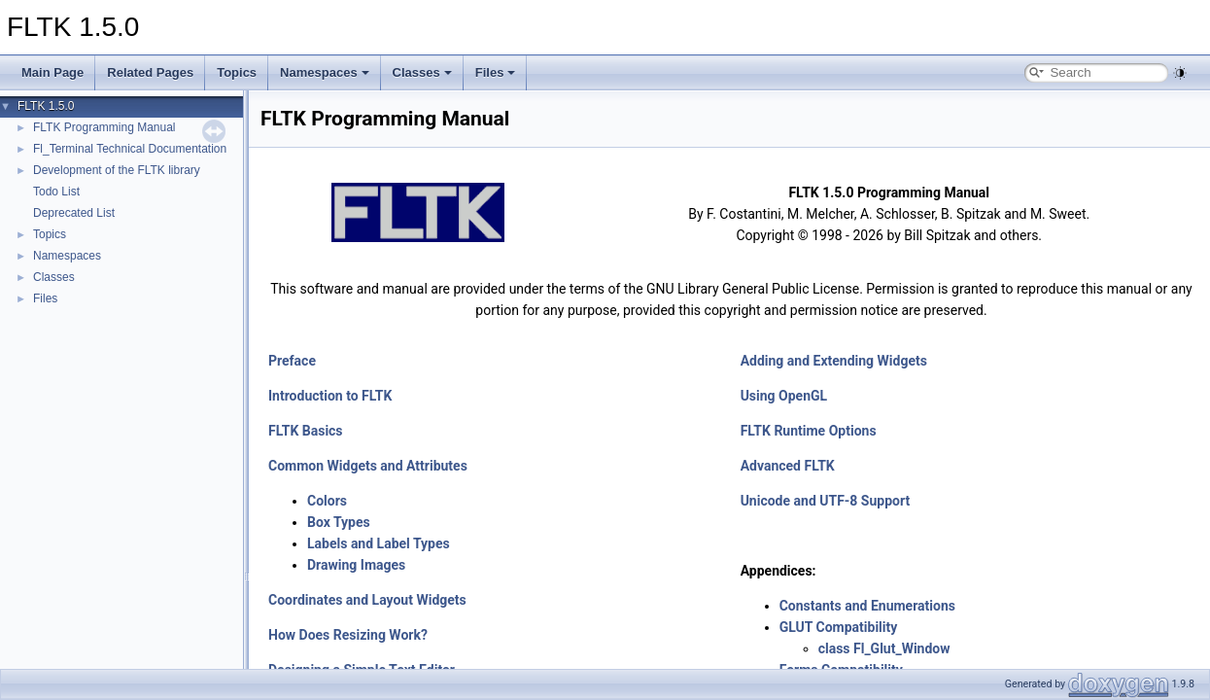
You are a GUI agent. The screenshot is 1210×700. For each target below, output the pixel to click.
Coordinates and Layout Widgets (367, 600)
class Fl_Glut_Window (884, 648)
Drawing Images (356, 565)
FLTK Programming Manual (104, 127)
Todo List (56, 191)
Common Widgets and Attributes (367, 465)
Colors (327, 500)
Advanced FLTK (788, 465)
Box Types (338, 522)
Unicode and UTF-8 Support (826, 500)
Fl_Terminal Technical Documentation (129, 149)
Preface (292, 360)
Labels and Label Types (378, 543)
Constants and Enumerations (867, 605)
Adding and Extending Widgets (834, 360)
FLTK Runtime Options (809, 430)
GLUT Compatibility (838, 627)
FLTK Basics (305, 430)
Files (495, 72)
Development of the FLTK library (116, 170)
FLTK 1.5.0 (45, 106)
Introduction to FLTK (330, 395)
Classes (422, 72)
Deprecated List (74, 213)
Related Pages (150, 72)
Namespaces (324, 72)
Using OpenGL (784, 395)
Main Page (52, 72)
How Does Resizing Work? (348, 635)
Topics (237, 72)
